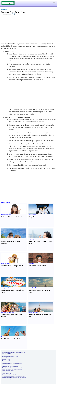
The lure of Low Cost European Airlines (10, 366)
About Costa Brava (22, 352)
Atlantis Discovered (6, 355)
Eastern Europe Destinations (8, 367)
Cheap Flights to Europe (18, 357)
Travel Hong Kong (34, 241)
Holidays (3, 239)
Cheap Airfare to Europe (7, 357)
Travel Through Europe (17, 363)
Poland (20, 367)
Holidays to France (6, 356)
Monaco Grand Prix (6, 360)
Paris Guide (4, 336)
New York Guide (32, 288)
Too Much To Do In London (7, 353)
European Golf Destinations (20, 377)
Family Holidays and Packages (8, 377)
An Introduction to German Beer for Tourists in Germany (13, 376)
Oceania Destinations (33, 312)
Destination (4, 374)
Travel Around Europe (6, 363)
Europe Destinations (6, 214)
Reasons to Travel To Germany (8, 371)
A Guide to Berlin (14, 374)
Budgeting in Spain (6, 359)
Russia (24, 367)
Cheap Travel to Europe (16, 379)
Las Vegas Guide (5, 288)
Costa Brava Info (13, 352)
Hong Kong (31, 239)
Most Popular (5, 202)
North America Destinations (7, 312)
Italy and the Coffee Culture (37, 265)
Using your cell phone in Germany (16, 369)
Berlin (9, 374)
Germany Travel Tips (6, 373)
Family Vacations (32, 214)
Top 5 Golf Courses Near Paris (10, 339)
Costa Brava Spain (6, 352)
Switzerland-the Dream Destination (12, 217)
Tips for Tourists (5, 369)
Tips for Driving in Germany (8, 370)
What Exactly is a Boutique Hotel (11, 265)
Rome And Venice (12, 362)
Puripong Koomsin (7, 14)
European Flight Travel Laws (13, 12)
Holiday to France (14, 356)
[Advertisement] (16, 29)
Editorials (4, 9)
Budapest (16, 367)
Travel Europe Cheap (6, 379)
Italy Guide (31, 263)
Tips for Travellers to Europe (21, 364)
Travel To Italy (5, 362)
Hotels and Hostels (5, 263)
